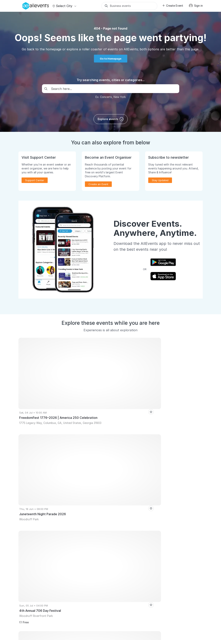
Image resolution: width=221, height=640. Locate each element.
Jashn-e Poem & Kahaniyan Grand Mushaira (47, 488)
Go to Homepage (110, 58)
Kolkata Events (29, 471)
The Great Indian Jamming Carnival (152, 482)
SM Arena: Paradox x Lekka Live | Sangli (71, 477)
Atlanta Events (133, 471)
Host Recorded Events (33, 540)
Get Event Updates (78, 535)
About (24, 613)
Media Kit (120, 529)
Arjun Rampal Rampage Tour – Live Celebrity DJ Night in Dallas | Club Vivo (65, 494)
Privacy (113, 613)
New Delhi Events (108, 471)
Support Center (34, 180)
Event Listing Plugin (126, 524)
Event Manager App (32, 552)
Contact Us (128, 613)
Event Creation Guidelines (36, 574)
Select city (64, 6)
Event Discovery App (80, 540)
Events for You (76, 524)
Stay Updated (160, 180)
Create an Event (98, 184)
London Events (81, 471)
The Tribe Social (30, 477)
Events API (26, 557)
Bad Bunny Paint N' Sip (116, 477)
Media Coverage (69, 613)
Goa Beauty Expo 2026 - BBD (98, 488)
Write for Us (74, 546)
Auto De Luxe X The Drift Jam (140, 488)
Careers (37, 613)
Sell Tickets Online (31, 535)
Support (50, 613)
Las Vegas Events (55, 471)
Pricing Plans (28, 546)
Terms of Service (94, 613)
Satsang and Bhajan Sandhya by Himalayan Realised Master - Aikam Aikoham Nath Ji (72, 482)
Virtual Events (75, 529)
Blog (117, 546)
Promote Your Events (33, 529)
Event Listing (28, 563)
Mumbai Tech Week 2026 (164, 471)
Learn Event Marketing (34, 568)
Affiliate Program (125, 535)
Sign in (196, 6)
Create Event (172, 5)
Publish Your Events (32, 524)
